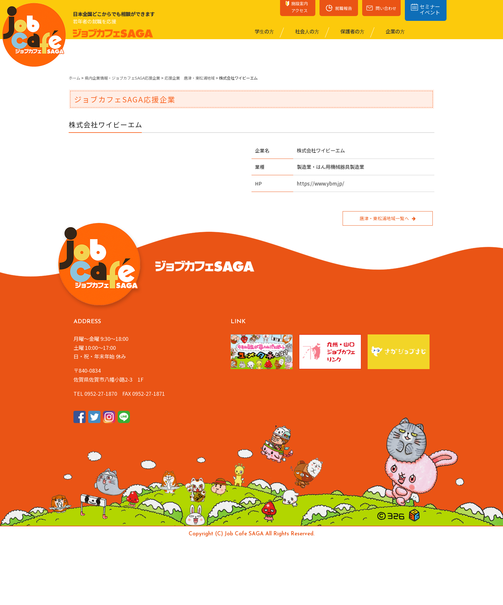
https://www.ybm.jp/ (320, 183)
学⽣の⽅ (264, 31)
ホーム (74, 78)
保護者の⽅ (351, 31)
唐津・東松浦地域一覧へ (387, 218)
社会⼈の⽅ (306, 31)
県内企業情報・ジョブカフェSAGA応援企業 (122, 78)
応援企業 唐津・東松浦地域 (190, 78)
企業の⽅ (395, 31)
